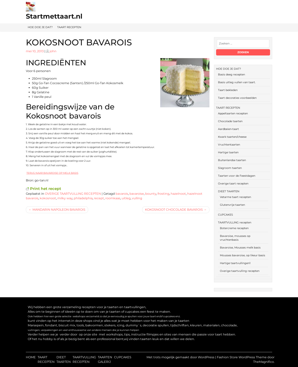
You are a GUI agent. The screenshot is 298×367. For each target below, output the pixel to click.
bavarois (122, 193)
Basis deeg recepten (231, 74)
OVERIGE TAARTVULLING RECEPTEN (73, 193)
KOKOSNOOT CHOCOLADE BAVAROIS (174, 209)
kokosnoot (48, 198)
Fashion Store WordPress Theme (242, 357)
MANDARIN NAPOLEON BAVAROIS (58, 209)
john (53, 51)
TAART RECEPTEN (69, 27)
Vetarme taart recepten (235, 197)
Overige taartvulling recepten (239, 271)
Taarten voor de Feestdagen (236, 175)
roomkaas (112, 198)
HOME (31, 357)
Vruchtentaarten (229, 144)
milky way (64, 198)
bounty (150, 193)
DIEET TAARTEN (228, 191)
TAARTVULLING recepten (234, 222)
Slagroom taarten (230, 168)
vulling (137, 198)
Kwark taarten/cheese (232, 136)
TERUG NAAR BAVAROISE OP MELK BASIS (52, 172)
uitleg (126, 198)
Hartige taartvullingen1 (235, 263)
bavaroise (136, 193)
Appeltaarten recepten (233, 113)
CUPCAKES (225, 214)
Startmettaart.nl (54, 16)
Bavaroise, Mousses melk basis (240, 247)
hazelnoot (178, 193)
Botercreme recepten (234, 228)
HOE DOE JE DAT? (40, 27)
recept (99, 198)
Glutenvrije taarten (232, 204)
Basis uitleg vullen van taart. (237, 82)
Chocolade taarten (230, 121)
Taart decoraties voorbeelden (237, 98)
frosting (163, 193)
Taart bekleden (228, 90)
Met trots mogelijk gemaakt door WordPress (181, 357)
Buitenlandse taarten (232, 160)
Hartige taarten (228, 152)
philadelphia (83, 198)
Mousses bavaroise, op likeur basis (242, 255)
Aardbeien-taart (228, 129)
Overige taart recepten (233, 183)
